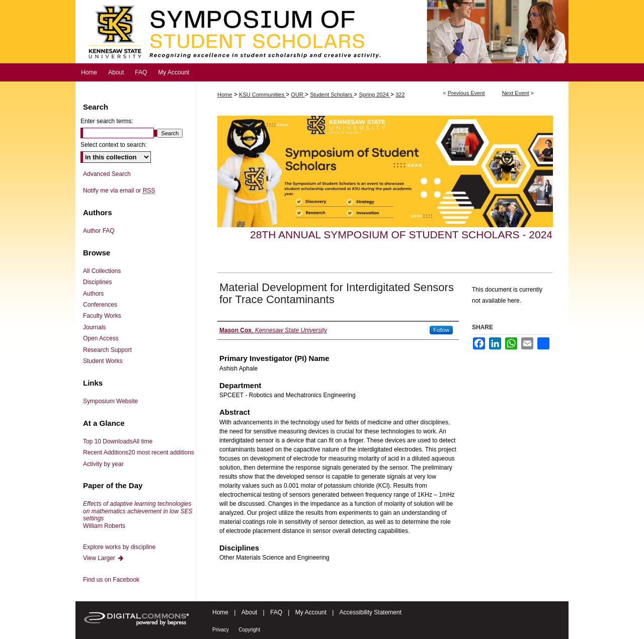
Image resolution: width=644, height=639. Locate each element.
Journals (94, 327)
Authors (93, 293)
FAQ (276, 612)
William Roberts (137, 514)
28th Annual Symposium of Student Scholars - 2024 (401, 234)
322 (400, 95)
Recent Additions (138, 452)
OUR (298, 95)
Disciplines (97, 282)
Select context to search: (113, 144)
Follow (441, 330)
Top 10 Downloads (117, 441)
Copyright (249, 629)
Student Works (102, 360)
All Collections (102, 271)
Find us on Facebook (111, 579)
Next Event (515, 93)
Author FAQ (99, 230)
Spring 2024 (374, 95)
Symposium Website (110, 401)
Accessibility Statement (370, 612)
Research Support (107, 349)
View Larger (103, 558)
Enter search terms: (106, 121)
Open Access (101, 338)
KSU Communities (262, 95)
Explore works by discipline (119, 547)
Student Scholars (332, 95)
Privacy (220, 629)
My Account (311, 612)
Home (224, 95)
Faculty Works (102, 315)
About (249, 612)
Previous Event (466, 93)
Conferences (100, 304)
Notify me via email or (119, 190)
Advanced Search (107, 173)
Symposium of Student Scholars (322, 31)
